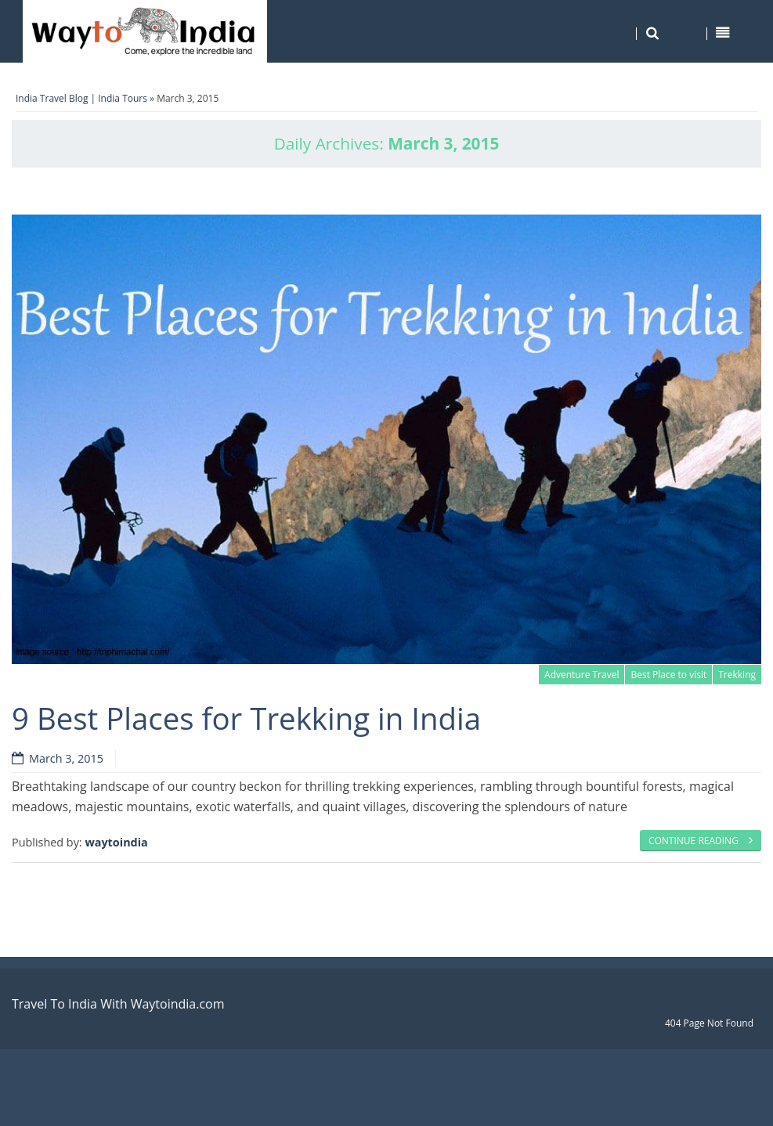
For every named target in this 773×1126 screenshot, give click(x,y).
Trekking (737, 674)
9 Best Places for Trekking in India (246, 718)
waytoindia (116, 842)
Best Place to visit (668, 674)
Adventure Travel (581, 674)
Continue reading (700, 840)
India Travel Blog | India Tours (81, 98)
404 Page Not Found (709, 1023)
